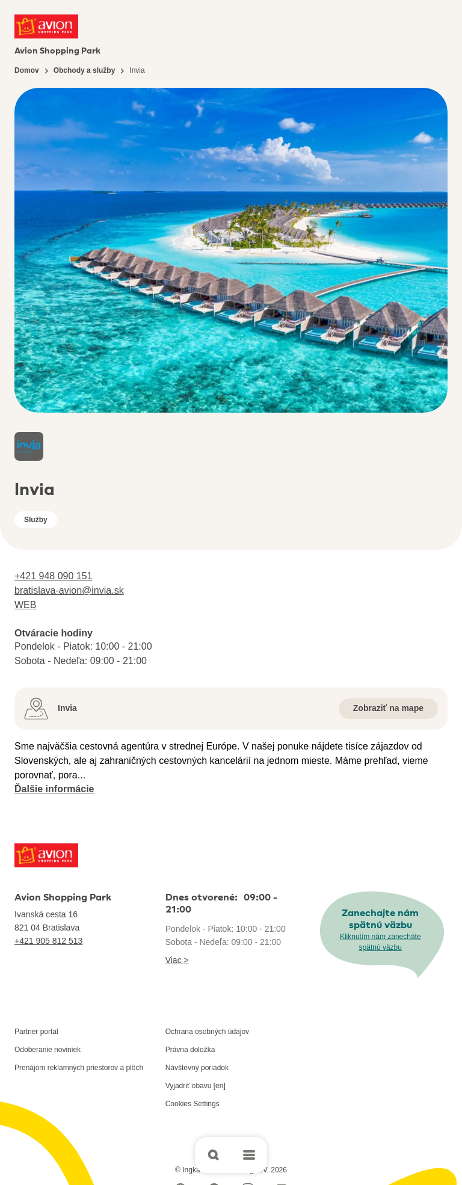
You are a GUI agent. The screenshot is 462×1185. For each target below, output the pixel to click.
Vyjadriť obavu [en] (195, 1086)
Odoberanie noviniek (47, 1049)
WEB (25, 605)
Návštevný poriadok (197, 1067)
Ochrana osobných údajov (207, 1031)
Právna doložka (190, 1049)
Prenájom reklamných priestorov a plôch (78, 1067)
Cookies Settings (192, 1104)
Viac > (177, 960)
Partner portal (36, 1031)
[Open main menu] (249, 1155)
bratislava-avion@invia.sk (69, 590)
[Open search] (213, 1155)
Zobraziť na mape (388, 708)
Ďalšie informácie (54, 789)
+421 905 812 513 (48, 941)
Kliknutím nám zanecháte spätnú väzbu (380, 942)
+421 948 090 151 (53, 576)
